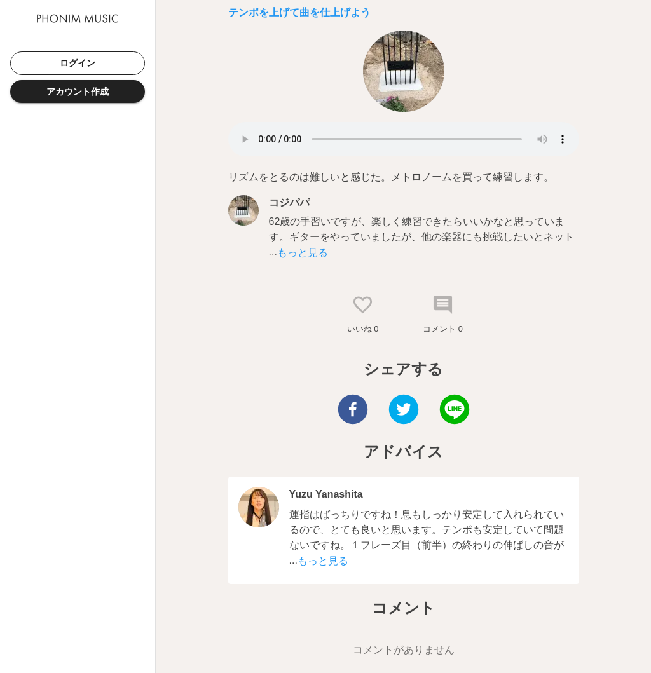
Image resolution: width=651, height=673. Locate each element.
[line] (454, 411)
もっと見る (302, 252)
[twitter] (403, 411)
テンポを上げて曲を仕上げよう (299, 12)
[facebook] (353, 411)
